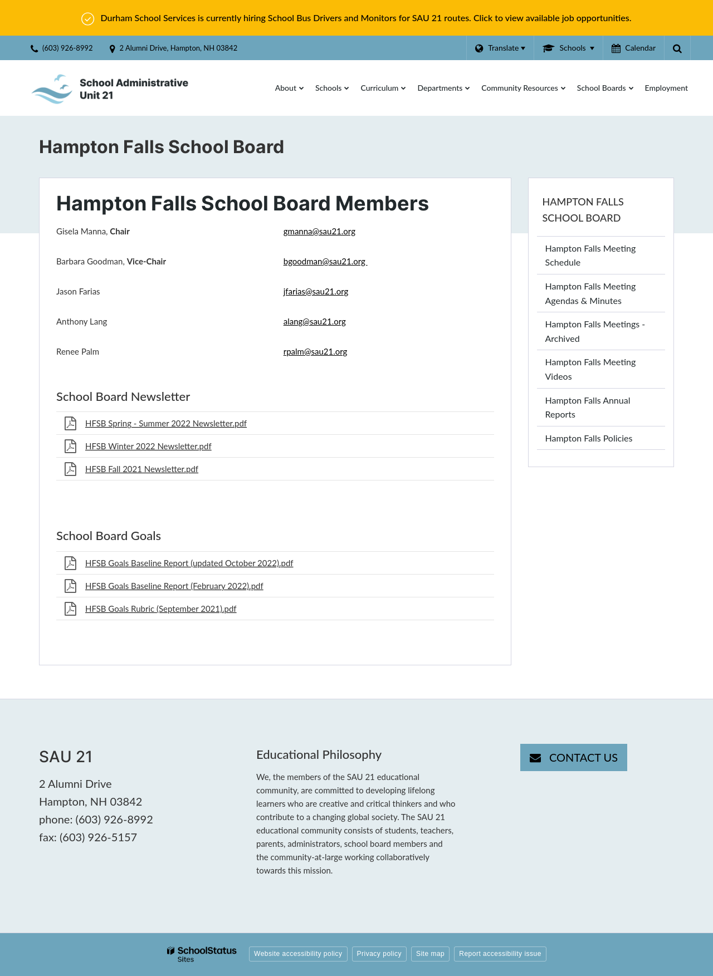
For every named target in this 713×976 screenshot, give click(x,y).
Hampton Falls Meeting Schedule (590, 255)
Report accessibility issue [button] (500, 954)
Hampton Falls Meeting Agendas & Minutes (590, 293)
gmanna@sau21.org (319, 231)
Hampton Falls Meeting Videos (590, 372)
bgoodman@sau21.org (326, 261)
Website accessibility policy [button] (298, 954)
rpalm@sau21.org (316, 351)
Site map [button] (430, 954)
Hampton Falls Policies (589, 438)
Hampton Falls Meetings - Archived (595, 331)
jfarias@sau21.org (316, 291)
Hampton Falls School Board (583, 209)
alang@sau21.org (315, 321)
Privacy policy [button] (379, 954)
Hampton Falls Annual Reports (588, 407)
